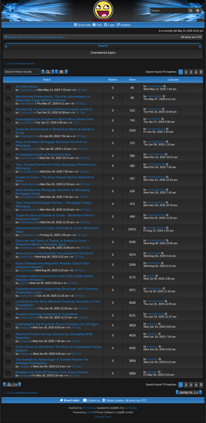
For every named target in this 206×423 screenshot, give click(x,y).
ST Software (89, 408)
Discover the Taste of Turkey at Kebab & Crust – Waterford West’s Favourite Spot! (52, 242)
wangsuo (24, 353)
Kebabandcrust (28, 136)
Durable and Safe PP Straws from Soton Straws (52, 372)
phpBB (90, 412)
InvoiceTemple (27, 157)
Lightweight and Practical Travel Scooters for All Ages (57, 324)
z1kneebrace (27, 89)
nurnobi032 (26, 122)
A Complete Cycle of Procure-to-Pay (43, 154)
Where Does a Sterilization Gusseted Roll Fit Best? (54, 253)
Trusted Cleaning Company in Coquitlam (47, 314)
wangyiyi (24, 327)
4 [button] (196, 72)
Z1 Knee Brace (27, 86)
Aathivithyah (26, 103)
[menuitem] (97, 25)
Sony (76, 122)
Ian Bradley (131, 408)
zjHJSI (23, 283)
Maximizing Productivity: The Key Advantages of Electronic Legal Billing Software (53, 98)
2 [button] (186, 72)
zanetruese (26, 256)
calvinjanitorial (27, 308)
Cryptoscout (26, 112)
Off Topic (81, 89)
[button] (201, 72)
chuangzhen (26, 295)
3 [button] (191, 72)
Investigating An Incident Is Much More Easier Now (55, 119)
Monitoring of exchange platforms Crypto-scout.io (54, 109)
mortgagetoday (28, 148)
